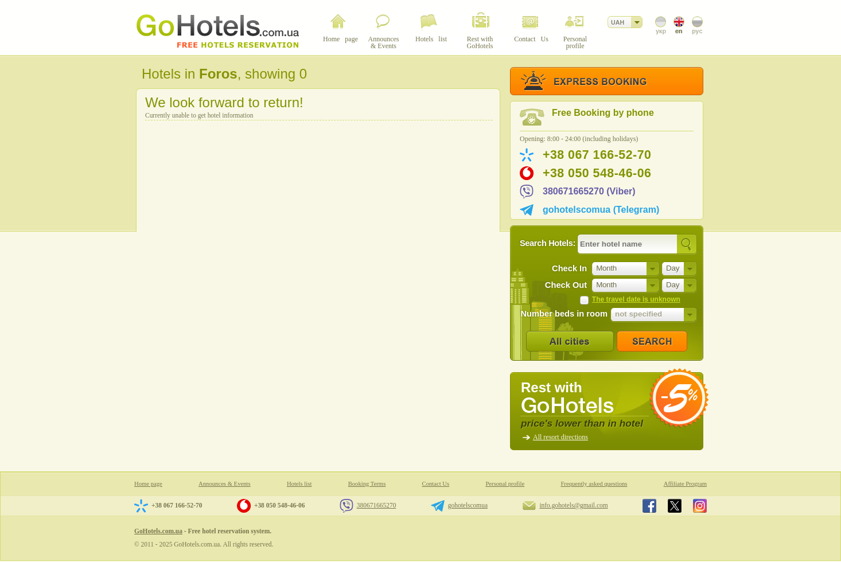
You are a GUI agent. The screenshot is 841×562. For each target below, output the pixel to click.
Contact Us (436, 484)
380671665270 (376, 505)
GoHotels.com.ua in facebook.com (649, 506)
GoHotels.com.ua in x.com (675, 506)
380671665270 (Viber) (589, 191)
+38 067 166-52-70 (597, 155)
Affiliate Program (685, 484)
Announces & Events (224, 484)
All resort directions (560, 437)
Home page (148, 484)
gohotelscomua (468, 505)
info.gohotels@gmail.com (573, 505)
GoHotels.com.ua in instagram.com (700, 506)
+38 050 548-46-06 (597, 173)
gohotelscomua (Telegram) (601, 209)
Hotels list (299, 484)
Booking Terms (367, 484)
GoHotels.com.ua (158, 531)
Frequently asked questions (593, 484)
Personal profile (504, 484)
